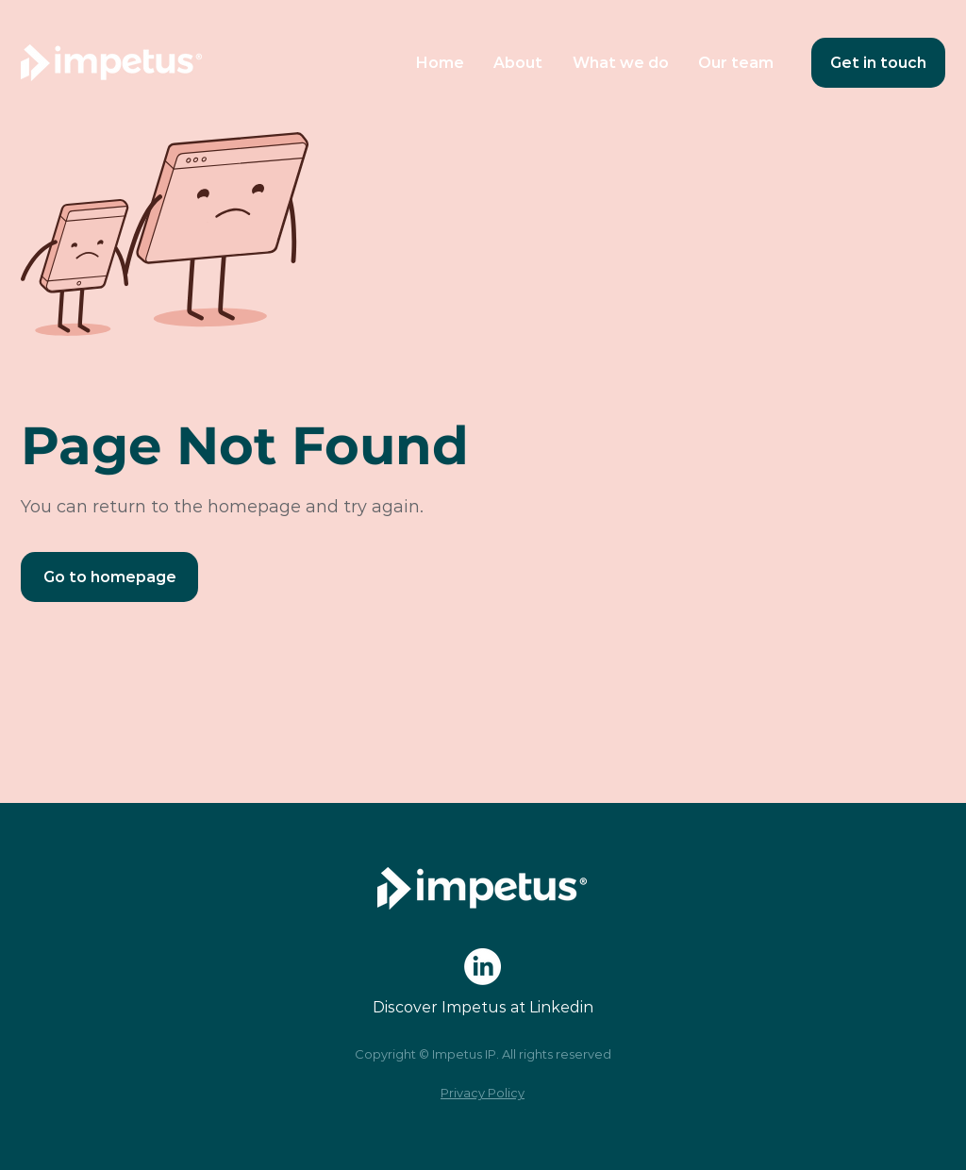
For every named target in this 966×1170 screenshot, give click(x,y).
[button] (620, 62)
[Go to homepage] (109, 577)
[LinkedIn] (482, 966)
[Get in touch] (878, 63)
